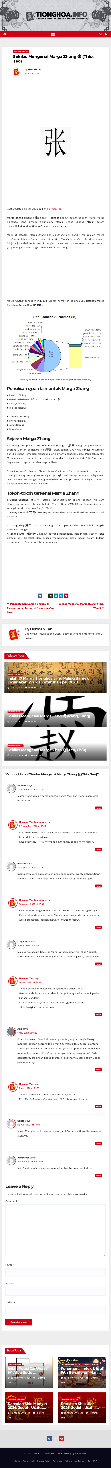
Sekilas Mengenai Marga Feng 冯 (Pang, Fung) (49, 716)
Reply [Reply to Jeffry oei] (98, 1175)
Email (9, 1283)
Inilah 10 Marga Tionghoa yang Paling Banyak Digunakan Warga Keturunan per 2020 (48, 680)
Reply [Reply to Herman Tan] (98, 1014)
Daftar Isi (79, 1461)
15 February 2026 (74, 1413)
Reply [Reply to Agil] (98, 1070)
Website (10, 1302)
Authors (68, 1461)
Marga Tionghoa (21, 51)
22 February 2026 (21, 1378)
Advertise (57, 1461)
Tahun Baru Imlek (90, 1364)
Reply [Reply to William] (98, 808)
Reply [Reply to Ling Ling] (98, 964)
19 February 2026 (74, 1378)
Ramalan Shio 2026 (17, 1400)
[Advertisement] (55, 103)
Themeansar (81, 1453)
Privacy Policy (43, 1461)
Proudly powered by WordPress (39, 1453)
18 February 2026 (21, 1413)
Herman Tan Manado (31, 822)
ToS (33, 1461)
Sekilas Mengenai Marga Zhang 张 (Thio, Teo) (53, 59)
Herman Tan (35, 69)
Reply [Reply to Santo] (98, 1143)
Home (17, 1461)
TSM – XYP (91, 1461)
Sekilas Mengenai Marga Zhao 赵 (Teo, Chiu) (47, 750)
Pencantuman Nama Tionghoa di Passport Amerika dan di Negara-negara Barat (30, 608)
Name (10, 1264)
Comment (12, 1201)
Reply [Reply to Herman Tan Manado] (98, 849)
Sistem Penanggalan (71, 1364)
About (26, 1461)
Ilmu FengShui (15, 1364)
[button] (100, 34)
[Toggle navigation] (53, 34)
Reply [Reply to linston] (98, 886)
